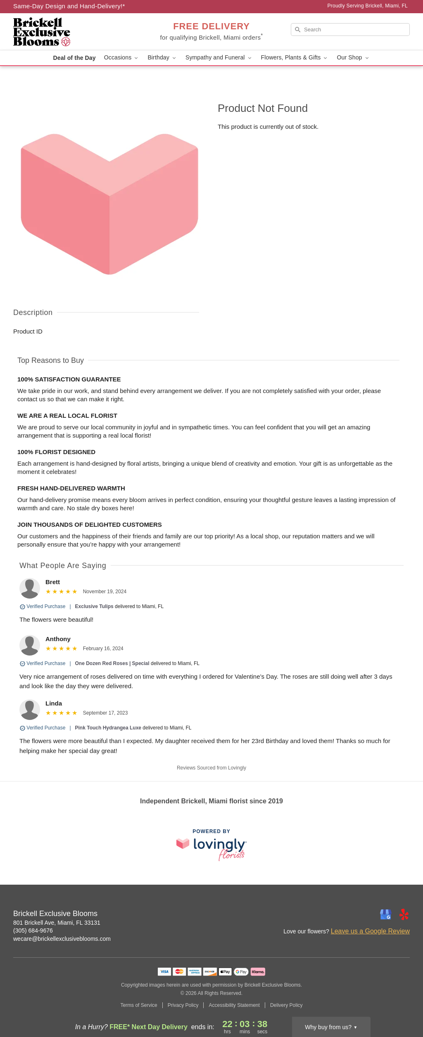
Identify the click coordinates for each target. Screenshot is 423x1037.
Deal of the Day (74, 57)
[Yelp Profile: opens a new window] (404, 914)
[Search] (350, 29)
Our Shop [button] (353, 57)
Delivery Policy (286, 1005)
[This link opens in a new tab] (211, 845)
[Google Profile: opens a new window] (386, 914)
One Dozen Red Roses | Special (112, 663)
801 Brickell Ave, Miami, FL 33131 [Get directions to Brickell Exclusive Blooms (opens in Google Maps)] (56, 922)
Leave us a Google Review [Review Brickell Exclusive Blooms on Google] (370, 931)
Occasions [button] (122, 57)
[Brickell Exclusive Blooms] (72, 31)
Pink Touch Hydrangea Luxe (108, 728)
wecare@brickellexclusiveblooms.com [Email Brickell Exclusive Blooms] (62, 938)
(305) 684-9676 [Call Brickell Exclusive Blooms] (33, 930)
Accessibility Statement (234, 1005)
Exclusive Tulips (94, 606)
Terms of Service (138, 1005)
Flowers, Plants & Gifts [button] (295, 57)
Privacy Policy (183, 1005)
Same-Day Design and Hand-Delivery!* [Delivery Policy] (69, 5)
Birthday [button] (162, 57)
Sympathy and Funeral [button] (219, 57)
